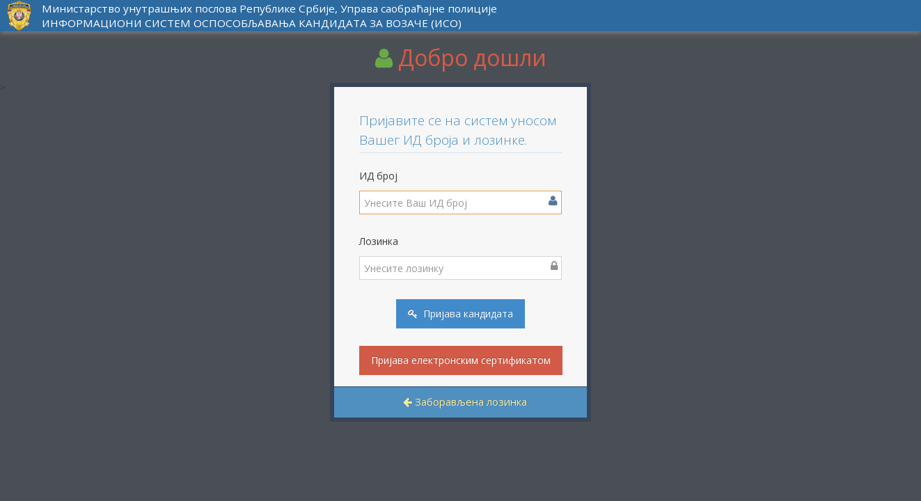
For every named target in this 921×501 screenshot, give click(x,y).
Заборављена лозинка (465, 401)
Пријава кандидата (460, 313)
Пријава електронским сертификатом (461, 360)
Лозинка (378, 241)
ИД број (378, 175)
